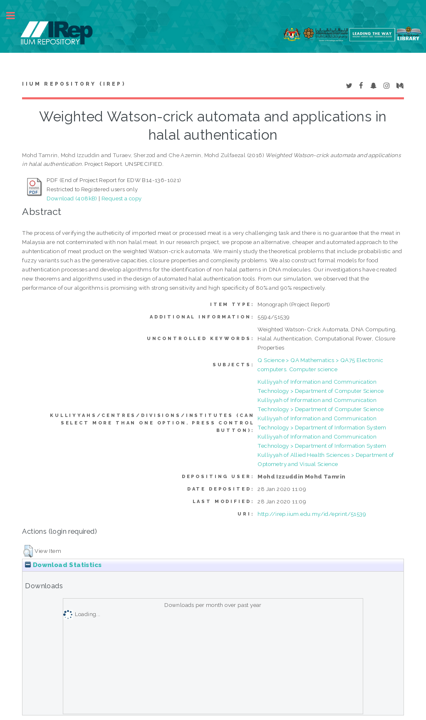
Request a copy (122, 198)
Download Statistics (63, 565)
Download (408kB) (72, 198)
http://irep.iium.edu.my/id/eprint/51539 (312, 513)
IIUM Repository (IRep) (73, 84)
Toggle (15, 15)
